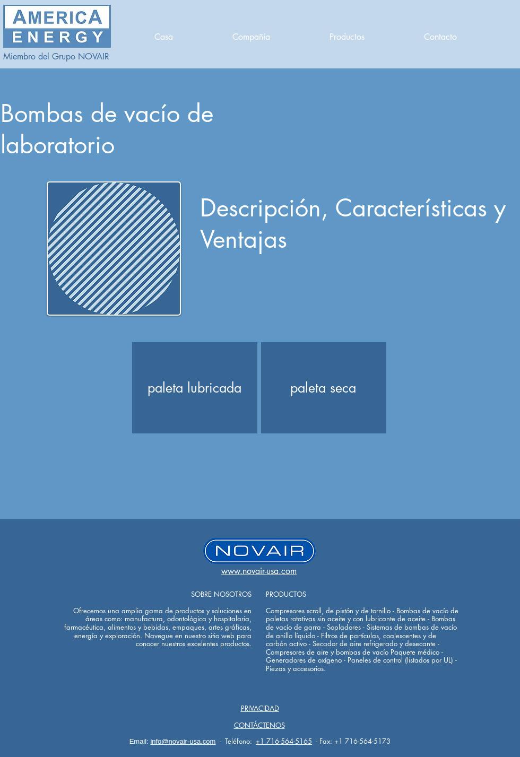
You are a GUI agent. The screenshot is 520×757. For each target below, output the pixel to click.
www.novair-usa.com (259, 571)
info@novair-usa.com (182, 741)
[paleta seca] (323, 387)
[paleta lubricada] (194, 387)
